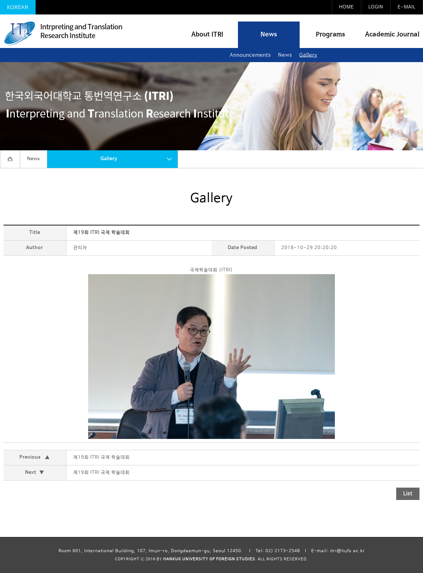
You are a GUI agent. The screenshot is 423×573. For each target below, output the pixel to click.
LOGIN (375, 7)
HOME (346, 7)
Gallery (308, 55)
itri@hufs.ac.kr (347, 551)
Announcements (250, 55)
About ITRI (207, 34)
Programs (330, 34)
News (268, 34)
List (407, 493)
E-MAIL (407, 7)
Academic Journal (392, 34)
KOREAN (18, 7)
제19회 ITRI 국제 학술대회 (101, 457)
